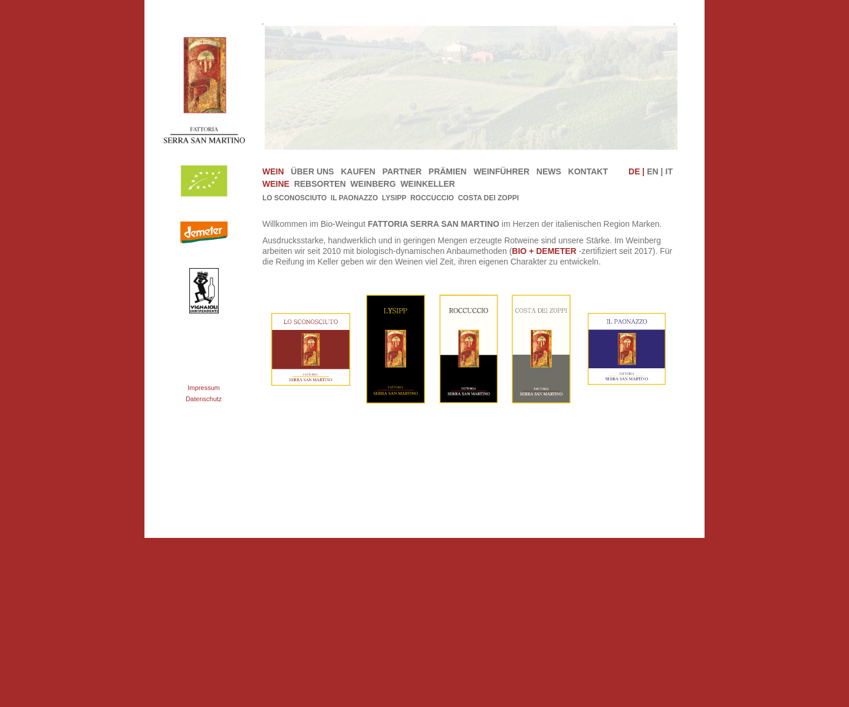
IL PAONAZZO (354, 198)
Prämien (448, 171)
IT (669, 171)
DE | (636, 171)
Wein (273, 171)
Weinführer (501, 171)
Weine (277, 184)
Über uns (312, 171)
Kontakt (588, 171)
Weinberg (374, 184)
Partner (402, 171)
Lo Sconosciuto (294, 198)
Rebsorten (321, 184)
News (549, 171)
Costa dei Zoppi (488, 198)
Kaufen (358, 171)
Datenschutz (204, 398)
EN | (655, 171)
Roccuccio (432, 198)
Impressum (203, 387)
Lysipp (394, 198)
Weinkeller (428, 184)
